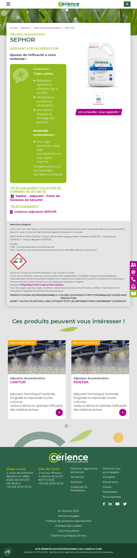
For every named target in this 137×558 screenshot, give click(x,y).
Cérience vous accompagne (111, 470)
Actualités (109, 477)
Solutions (25, 27)
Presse (107, 487)
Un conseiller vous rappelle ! (99, 112)
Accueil (13, 27)
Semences (77, 477)
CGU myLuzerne (68, 530)
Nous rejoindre (112, 496)
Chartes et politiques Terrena (68, 535)
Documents (110, 482)
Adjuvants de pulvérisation (47, 27)
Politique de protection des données (68, 521)
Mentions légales (68, 516)
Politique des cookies (68, 525)
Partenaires (110, 491)
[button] (7, 552)
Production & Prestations (79, 488)
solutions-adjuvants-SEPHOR (35, 211)
